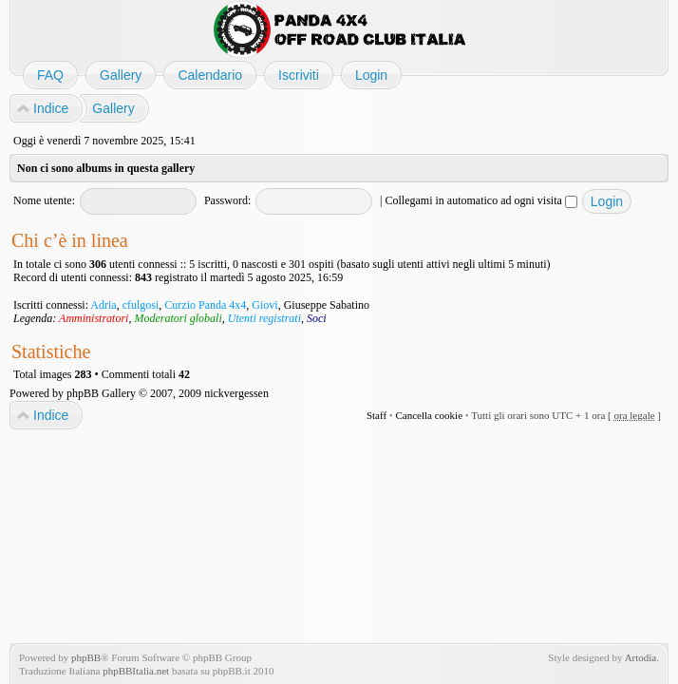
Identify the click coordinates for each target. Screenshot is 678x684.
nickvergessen (236, 393)
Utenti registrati (264, 318)
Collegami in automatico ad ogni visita (481, 200)
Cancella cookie (428, 415)
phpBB (86, 657)
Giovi (264, 305)
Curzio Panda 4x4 (205, 305)
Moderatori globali (177, 318)
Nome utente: (44, 200)
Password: (227, 200)
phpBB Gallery (101, 393)
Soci (317, 318)
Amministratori (93, 318)
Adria (103, 305)
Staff (376, 415)
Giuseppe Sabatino (326, 305)
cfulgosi (141, 305)
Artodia (641, 657)
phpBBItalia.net (136, 670)
